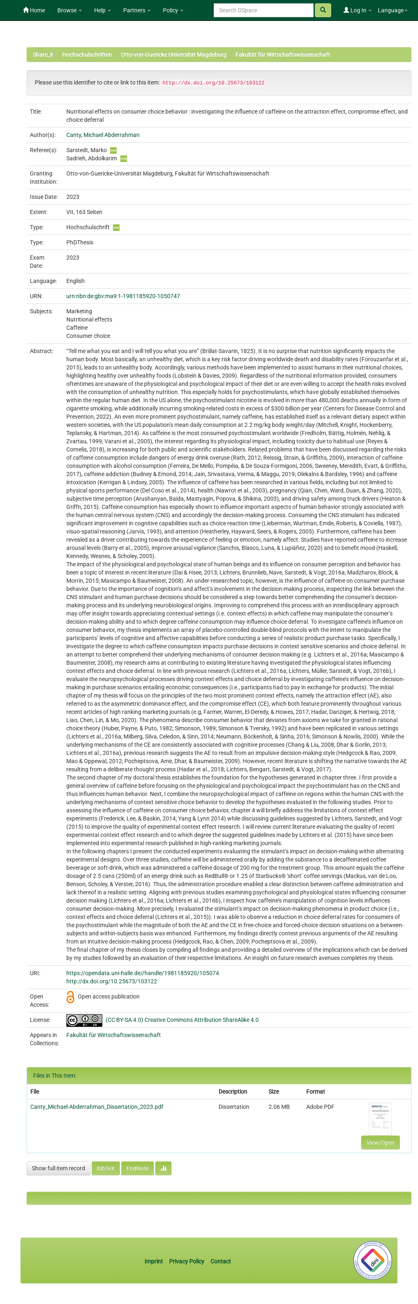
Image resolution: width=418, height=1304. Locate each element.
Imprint (154, 1261)
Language (393, 10)
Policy (173, 10)
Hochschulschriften (87, 54)
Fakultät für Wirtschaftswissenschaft (282, 54)
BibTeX (106, 1168)
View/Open (380, 1142)
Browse (69, 10)
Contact (220, 1261)
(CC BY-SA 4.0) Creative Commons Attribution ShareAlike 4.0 (182, 1020)
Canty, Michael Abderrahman (103, 135)
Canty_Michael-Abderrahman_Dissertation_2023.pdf (96, 1106)
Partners (137, 10)
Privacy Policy (186, 1261)
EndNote (138, 1168)
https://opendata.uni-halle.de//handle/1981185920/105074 (142, 973)
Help (102, 10)
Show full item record (58, 1168)
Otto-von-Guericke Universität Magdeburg (173, 54)
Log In (357, 10)
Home (34, 10)
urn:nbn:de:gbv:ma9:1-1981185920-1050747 (123, 296)
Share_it (43, 54)
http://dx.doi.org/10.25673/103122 (111, 981)
